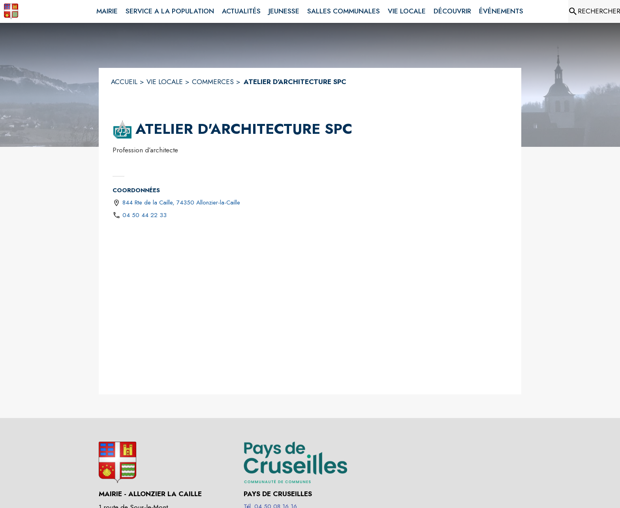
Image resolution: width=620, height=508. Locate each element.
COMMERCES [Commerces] (213, 81)
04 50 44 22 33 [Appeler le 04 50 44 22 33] (144, 215)
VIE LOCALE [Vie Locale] (165, 81)
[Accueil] (11, 11)
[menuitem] (107, 10)
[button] (122, 129)
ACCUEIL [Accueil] (124, 81)
